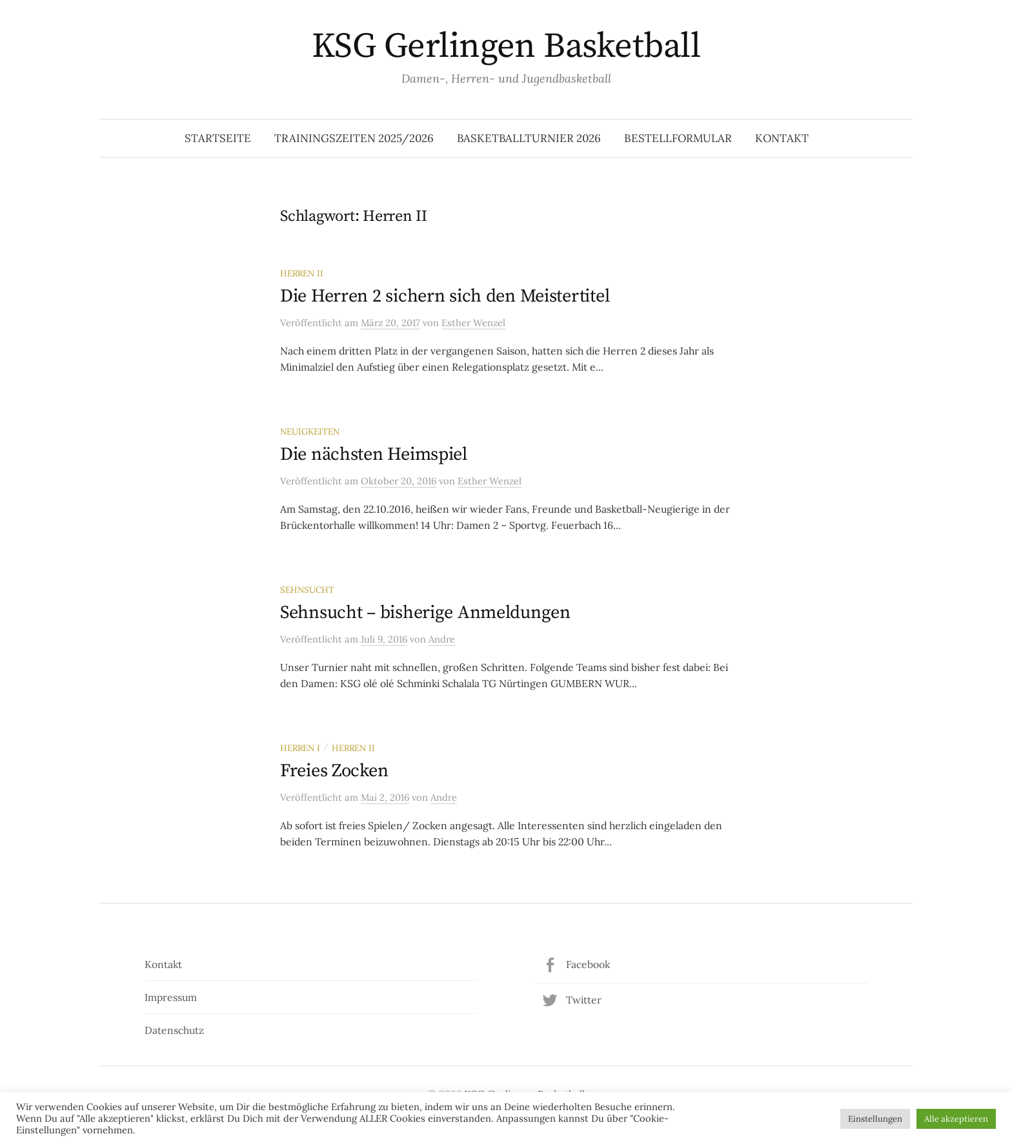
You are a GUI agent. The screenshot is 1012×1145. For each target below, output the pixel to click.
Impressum (171, 997)
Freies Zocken (334, 770)
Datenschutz (174, 1030)
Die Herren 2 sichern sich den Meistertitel (444, 296)
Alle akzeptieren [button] (956, 1118)
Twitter (584, 999)
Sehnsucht (307, 589)
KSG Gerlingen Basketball (506, 46)
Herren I (300, 748)
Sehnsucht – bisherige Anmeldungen (425, 612)
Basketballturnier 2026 (529, 138)
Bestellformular (678, 138)
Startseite (218, 138)
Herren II (301, 273)
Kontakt (782, 138)
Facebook (588, 964)
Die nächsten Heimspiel (373, 454)
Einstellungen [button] (875, 1118)
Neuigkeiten (309, 431)
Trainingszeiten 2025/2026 (354, 138)
